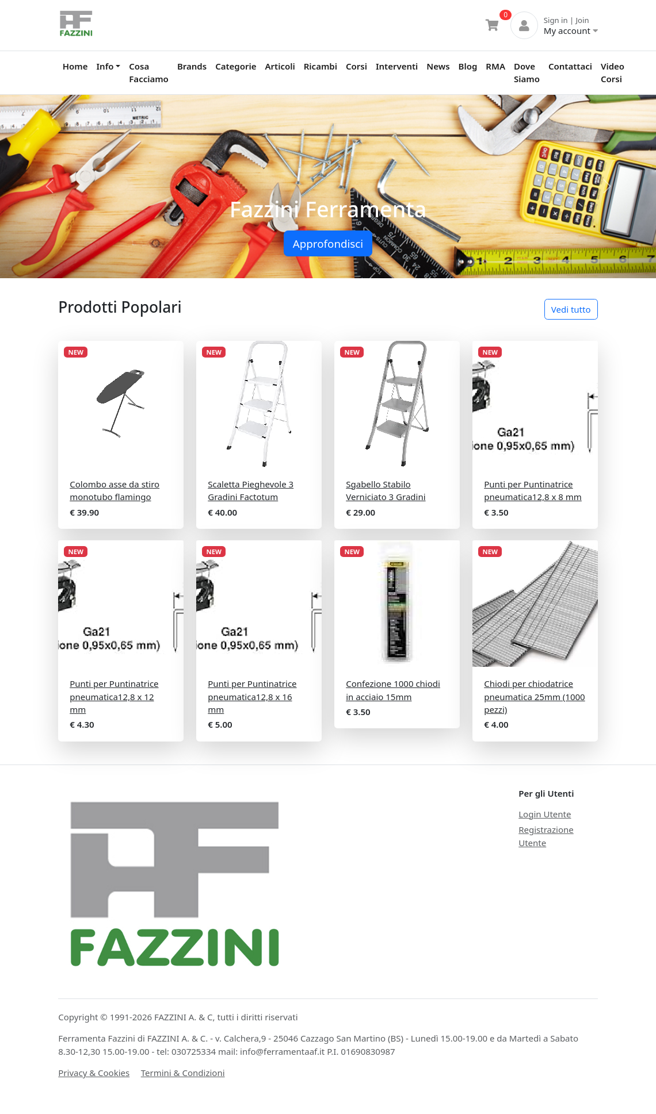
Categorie (235, 66)
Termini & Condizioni (183, 1072)
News (437, 66)
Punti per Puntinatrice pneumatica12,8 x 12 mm (114, 696)
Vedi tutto (571, 309)
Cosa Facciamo (149, 72)
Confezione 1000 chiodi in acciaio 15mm (393, 690)
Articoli (280, 66)
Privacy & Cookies (93, 1072)
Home (75, 66)
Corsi (356, 66)
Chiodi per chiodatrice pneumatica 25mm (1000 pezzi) (534, 696)
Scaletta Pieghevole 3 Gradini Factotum (250, 490)
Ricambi (320, 66)
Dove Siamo (527, 72)
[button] (49, 186)
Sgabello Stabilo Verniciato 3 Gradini (385, 490)
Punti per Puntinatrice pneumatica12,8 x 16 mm (252, 696)
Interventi (397, 66)
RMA (495, 66)
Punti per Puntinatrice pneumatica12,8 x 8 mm (533, 490)
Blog (468, 66)
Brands (192, 66)
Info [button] (105, 66)
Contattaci (570, 66)
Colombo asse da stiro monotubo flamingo (114, 490)
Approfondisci (328, 243)
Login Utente (544, 814)
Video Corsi (612, 72)
